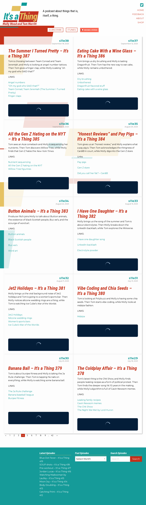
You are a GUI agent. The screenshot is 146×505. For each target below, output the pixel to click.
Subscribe (55, 30)
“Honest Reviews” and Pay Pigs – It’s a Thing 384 (107, 136)
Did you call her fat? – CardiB (92, 173)
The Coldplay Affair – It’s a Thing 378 (107, 370)
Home (140, 10)
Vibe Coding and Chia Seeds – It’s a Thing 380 (104, 290)
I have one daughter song (91, 239)
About (140, 18)
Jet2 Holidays (15, 315)
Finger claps (14, 96)
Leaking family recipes (89, 400)
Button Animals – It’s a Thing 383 (38, 211)
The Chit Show (85, 406)
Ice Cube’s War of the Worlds (23, 325)
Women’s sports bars (19, 321)
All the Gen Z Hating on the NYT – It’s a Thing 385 (37, 136)
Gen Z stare (83, 167)
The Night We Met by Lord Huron (95, 410)
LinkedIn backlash (87, 245)
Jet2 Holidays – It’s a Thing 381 (36, 288)
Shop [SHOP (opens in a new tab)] (141, 22)
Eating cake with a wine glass (92, 89)
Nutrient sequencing (19, 162)
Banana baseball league (21, 395)
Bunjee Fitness (16, 398)
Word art (13, 251)
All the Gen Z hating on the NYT (25, 165)
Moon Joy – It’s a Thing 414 (53, 481)
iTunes (71, 30)
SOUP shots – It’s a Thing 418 (55, 464)
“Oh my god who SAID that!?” (23, 86)
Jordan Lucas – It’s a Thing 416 (55, 471)
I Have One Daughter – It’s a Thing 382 (102, 213)
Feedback (138, 14)
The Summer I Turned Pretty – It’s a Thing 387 (38, 53)
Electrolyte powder (87, 250)
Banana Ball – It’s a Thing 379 (35, 368)
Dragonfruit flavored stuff (91, 86)
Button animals (16, 234)
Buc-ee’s (12, 245)
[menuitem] (140, 10)
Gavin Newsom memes (89, 403)
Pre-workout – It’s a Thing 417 (55, 468)
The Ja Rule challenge (20, 391)
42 (52, 435)
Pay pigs (81, 162)
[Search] (120, 459)
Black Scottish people (19, 239)
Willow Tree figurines (19, 169)
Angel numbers (16, 82)
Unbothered (84, 82)
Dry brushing (84, 79)
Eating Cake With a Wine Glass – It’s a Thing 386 (106, 53)
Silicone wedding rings (20, 318)
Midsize (81, 316)
